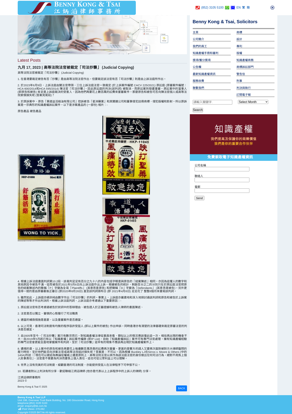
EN (238, 7)
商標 (239, 32)
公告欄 (197, 67)
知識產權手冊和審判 (205, 53)
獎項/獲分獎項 (202, 60)
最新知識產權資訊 (204, 74)
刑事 (239, 80)
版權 (239, 53)
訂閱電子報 (243, 94)
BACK (181, 388)
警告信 (240, 74)
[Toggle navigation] (272, 7)
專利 (239, 46)
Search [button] (198, 110)
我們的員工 (200, 46)
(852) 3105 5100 (212, 7)
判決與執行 (243, 87)
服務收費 (198, 80)
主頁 (195, 32)
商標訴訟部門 (245, 67)
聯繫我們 (198, 87)
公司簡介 (198, 39)
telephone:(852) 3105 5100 (32, 403)
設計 (239, 39)
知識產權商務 (245, 60)
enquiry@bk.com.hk (35, 405)
